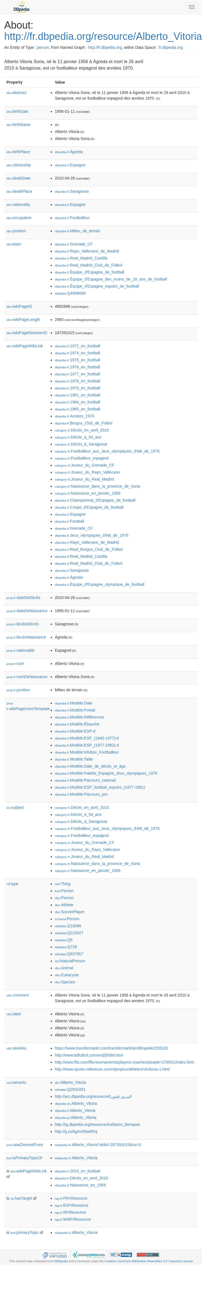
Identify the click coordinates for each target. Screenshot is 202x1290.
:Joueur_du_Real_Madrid (84, 479)
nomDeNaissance (27, 676)
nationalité (20, 650)
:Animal (64, 968)
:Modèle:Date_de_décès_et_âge (90, 766)
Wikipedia (61, 1261)
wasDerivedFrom (24, 1144)
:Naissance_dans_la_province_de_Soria (97, 486)
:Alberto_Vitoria (70, 1082)
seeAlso (16, 1048)
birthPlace (18, 152)
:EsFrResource (71, 1205)
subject (15, 807)
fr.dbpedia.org (171, 47)
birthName (18, 124)
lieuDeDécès (22, 624)
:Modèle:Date (73, 703)
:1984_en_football (77, 402)
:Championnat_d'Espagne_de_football (95, 500)
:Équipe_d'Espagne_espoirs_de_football (97, 286)
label (13, 1014)
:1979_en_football (77, 388)
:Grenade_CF (74, 244)
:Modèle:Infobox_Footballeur (87, 752)
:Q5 (64, 940)
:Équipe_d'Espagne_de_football (89, 272)
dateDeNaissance (27, 611)
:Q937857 (69, 954)
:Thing (63, 884)
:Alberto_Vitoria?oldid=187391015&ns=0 (98, 1144)
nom (15, 663)
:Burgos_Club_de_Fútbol (83, 423)
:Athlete (64, 905)
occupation (19, 217)
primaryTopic (24, 1232)
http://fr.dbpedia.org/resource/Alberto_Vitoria (103, 36)
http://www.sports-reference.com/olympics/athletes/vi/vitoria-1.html (112, 1069)
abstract (16, 92)
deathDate (18, 178)
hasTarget (21, 1198)
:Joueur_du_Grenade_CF (84, 465)
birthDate (17, 111)
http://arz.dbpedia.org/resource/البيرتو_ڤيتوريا (93, 1096)
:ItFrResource (70, 1212)
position (16, 231)
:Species (65, 982)
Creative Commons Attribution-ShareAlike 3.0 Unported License (149, 1261)
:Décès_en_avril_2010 (82, 430)
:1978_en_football (77, 381)
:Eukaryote (67, 975)
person (43, 47)
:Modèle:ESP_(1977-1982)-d (87, 745)
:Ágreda (69, 152)
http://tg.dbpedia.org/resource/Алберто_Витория (97, 1124)
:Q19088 (68, 926)
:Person (64, 891)
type (12, 884)
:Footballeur (72, 217)
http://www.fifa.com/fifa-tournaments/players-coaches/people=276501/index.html (124, 1062)
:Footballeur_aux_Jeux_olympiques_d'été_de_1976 (107, 451)
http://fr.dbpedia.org (105, 47)
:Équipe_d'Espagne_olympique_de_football (99, 584)
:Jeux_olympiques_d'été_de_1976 (91, 535)
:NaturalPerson (70, 961)
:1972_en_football (77, 346)
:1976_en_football (77, 367)
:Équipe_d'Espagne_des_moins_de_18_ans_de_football (111, 279)
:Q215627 (69, 933)
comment (17, 995)
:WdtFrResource (73, 1219)
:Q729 (66, 947)
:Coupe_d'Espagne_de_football (89, 507)
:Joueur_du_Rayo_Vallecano (87, 472)
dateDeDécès (23, 597)
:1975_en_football (77, 360)
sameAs (16, 1082)
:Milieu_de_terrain (77, 231)
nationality (18, 204)
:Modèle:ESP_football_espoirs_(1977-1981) (100, 787)
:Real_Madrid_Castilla (81, 258)
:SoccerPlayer (70, 912)
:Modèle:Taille (74, 759)
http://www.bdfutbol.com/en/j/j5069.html (89, 1055)
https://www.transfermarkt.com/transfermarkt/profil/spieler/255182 (111, 1048)
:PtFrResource (71, 1198)
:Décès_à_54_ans (78, 437)
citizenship (18, 165)
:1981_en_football (77, 395)
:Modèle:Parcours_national (85, 780)
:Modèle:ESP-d (75, 731)
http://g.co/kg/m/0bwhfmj (76, 1131)
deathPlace (19, 191)
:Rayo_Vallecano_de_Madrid (87, 251)
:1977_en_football (77, 374)
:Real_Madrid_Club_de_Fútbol (88, 265)
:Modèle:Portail (75, 710)
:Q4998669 (70, 293)
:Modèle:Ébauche (77, 724)
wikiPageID (19, 306)
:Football (69, 521)
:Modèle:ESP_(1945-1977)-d (87, 738)
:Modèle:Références (79, 717)
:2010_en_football (77, 1171)
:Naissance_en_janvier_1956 (87, 493)
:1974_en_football (77, 353)
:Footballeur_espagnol (82, 458)
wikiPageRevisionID (26, 332)
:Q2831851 (70, 1089)
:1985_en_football (77, 409)
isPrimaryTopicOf (24, 1158)
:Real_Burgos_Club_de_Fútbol (89, 549)
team (13, 244)
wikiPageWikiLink (24, 346)
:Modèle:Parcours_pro (81, 794)
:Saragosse (72, 191)
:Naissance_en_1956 (80, 1185)
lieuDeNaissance (26, 637)
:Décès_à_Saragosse (81, 444)
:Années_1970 (74, 416)
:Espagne (70, 165)
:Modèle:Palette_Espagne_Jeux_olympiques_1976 (106, 773)
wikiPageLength (23, 319)
